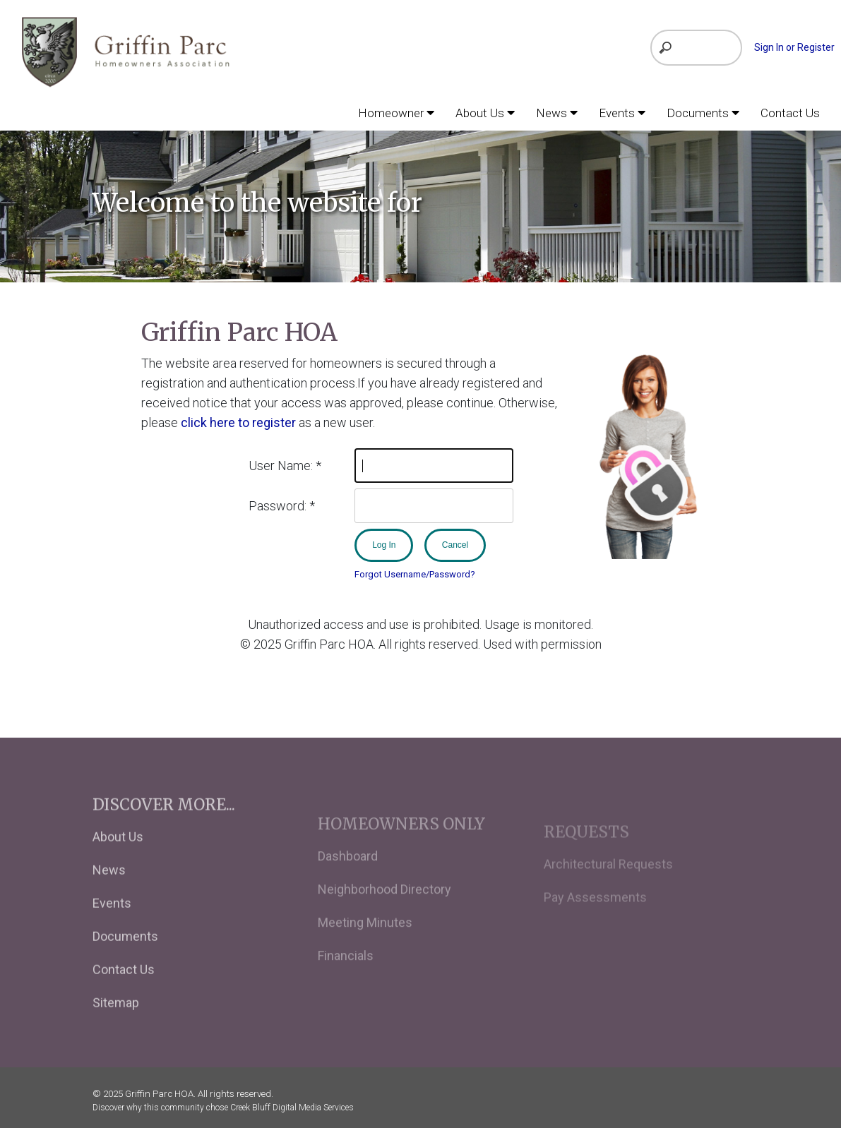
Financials (346, 975)
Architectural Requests (608, 881)
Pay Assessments (595, 914)
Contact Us (124, 986)
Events (112, 920)
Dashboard (348, 876)
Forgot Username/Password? (414, 573)
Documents (125, 953)
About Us (118, 853)
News (109, 887)
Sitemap (116, 1019)
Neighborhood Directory (384, 909)
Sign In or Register (794, 47)
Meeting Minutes (365, 942)
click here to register (238, 421)
